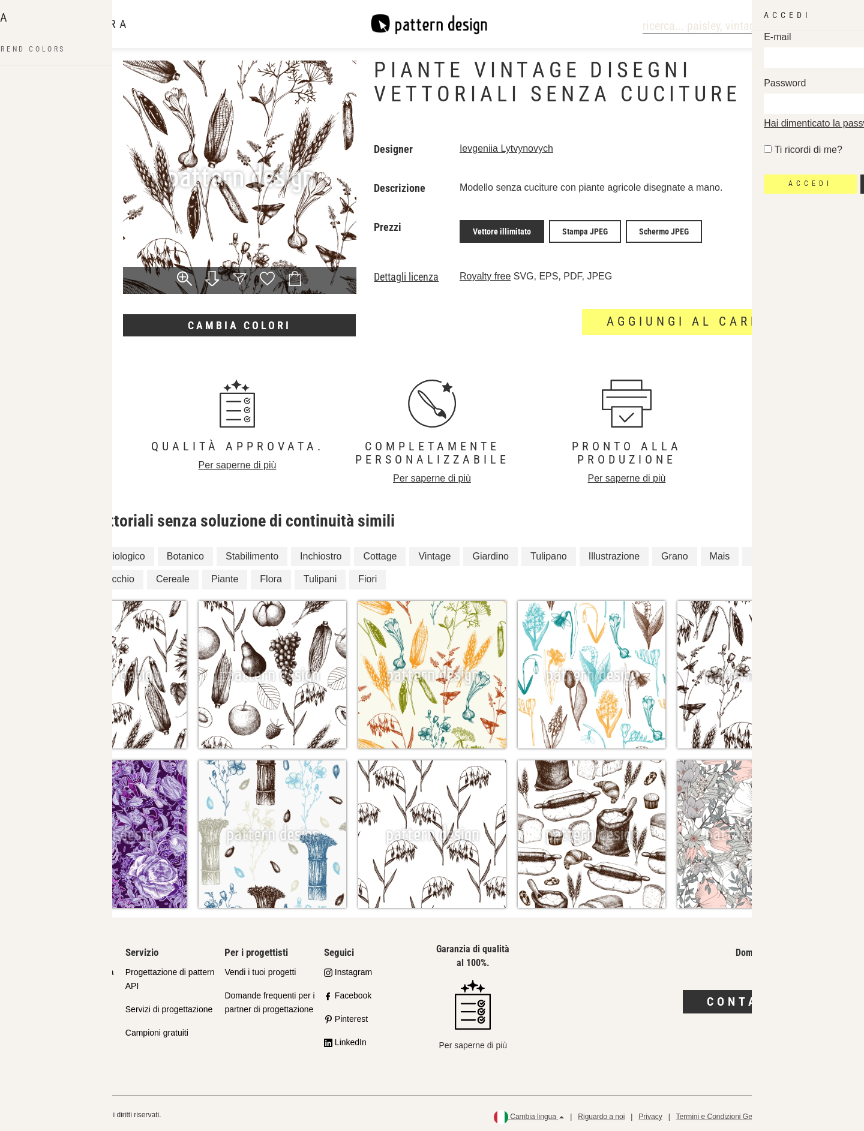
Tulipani (320, 576)
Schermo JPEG (664, 229)
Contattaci (756, 998)
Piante (224, 576)
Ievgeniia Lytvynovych (506, 148)
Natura (765, 553)
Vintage (434, 553)
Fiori (367, 576)
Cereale (173, 576)
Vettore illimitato (502, 229)
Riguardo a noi (601, 1113)
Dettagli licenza (406, 273)
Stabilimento (252, 553)
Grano (674, 553)
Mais (720, 553)
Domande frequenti (61, 1052)
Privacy (650, 1113)
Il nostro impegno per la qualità (69, 975)
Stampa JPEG (585, 229)
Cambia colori (239, 325)
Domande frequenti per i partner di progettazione (269, 998)
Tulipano (548, 553)
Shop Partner (51, 1005)
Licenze (40, 1029)
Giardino (490, 553)
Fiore (60, 576)
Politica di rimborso (814, 1113)
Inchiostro (320, 553)
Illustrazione (614, 553)
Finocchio (113, 576)
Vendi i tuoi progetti (260, 968)
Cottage (380, 553)
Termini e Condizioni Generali (723, 1113)
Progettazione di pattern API (170, 975)
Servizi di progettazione (169, 1005)
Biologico (125, 553)
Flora (270, 576)
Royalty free (485, 272)
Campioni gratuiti (156, 1029)
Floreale (67, 553)
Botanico (185, 553)
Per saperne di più (238, 461)
